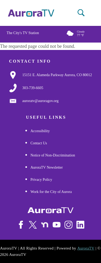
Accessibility (40, 131)
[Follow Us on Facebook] (21, 225)
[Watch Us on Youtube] (57, 225)
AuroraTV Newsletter (46, 167)
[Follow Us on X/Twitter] (33, 224)
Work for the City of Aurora (51, 192)
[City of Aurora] (50, 210)
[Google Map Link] (57, 75)
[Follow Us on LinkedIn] (80, 225)
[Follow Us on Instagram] (68, 225)
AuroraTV (85, 248)
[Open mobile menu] (93, 13)
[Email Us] (40, 101)
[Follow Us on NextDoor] (45, 225)
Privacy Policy (41, 180)
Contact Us (38, 143)
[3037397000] (32, 88)
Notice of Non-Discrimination (52, 155)
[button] (81, 13)
